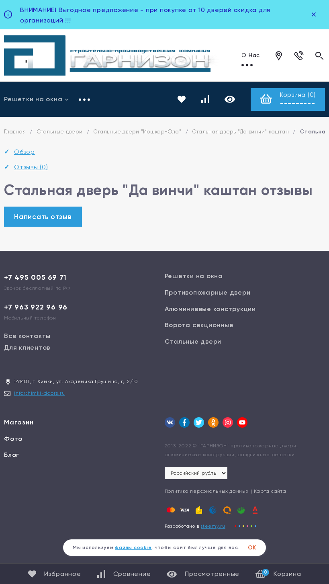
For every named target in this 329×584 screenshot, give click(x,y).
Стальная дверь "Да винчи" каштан (240, 131)
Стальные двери (60, 131)
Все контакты (27, 336)
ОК (252, 547)
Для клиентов (27, 348)
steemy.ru (213, 526)
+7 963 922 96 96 (35, 307)
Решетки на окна (194, 276)
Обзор (24, 152)
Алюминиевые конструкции (210, 309)
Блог (11, 455)
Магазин (18, 422)
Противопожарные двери (208, 293)
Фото (13, 439)
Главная (15, 131)
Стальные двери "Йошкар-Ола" (137, 131)
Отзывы (31, 167)
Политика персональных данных (207, 491)
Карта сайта (270, 491)
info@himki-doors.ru (39, 393)
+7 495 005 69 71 (35, 277)
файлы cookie (133, 547)
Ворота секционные (199, 325)
